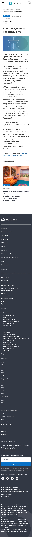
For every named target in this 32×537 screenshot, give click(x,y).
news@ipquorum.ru (10, 450)
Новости (11, 9)
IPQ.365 (18, 9)
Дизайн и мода (5, 282)
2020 (2, 370)
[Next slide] (27, 160)
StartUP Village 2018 (8, 323)
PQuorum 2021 (7, 332)
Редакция (4, 434)
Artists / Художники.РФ (7, 416)
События (4, 250)
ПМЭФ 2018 (6, 350)
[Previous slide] (23, 160)
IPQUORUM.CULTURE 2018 (10, 344)
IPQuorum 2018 (7, 325)
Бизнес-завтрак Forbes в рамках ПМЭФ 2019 (16, 338)
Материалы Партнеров (9, 254)
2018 (2, 375)
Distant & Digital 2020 (9, 334)
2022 (2, 365)
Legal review (5, 239)
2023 (2, 362)
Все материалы (6, 232)
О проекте (4, 265)
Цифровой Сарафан (7, 424)
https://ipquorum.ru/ (19, 508)
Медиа (3, 293)
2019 (2, 373)
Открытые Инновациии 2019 (11, 336)
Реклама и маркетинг (7, 285)
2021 (2, 367)
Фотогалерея (5, 329)
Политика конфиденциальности (10, 489)
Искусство (4, 280)
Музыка (3, 301)
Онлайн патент (5, 422)
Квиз (3, 246)
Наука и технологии (7, 290)
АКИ (2, 261)
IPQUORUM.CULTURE (9, 319)
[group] (16, 184)
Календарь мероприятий (9, 257)
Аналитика (5, 235)
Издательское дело (7, 298)
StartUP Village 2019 (8, 315)
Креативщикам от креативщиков (12, 11)
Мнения (3, 431)
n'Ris (2, 419)
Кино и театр (5, 277)
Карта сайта (5, 496)
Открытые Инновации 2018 (11, 321)
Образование (5, 296)
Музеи (3, 304)
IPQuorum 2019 (7, 317)
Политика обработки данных (10, 487)
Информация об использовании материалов (14, 491)
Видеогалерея (5, 312)
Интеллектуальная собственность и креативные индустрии (16, 274)
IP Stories (4, 243)
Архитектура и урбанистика (9, 288)
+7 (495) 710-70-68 (10, 449)
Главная (5, 9)
